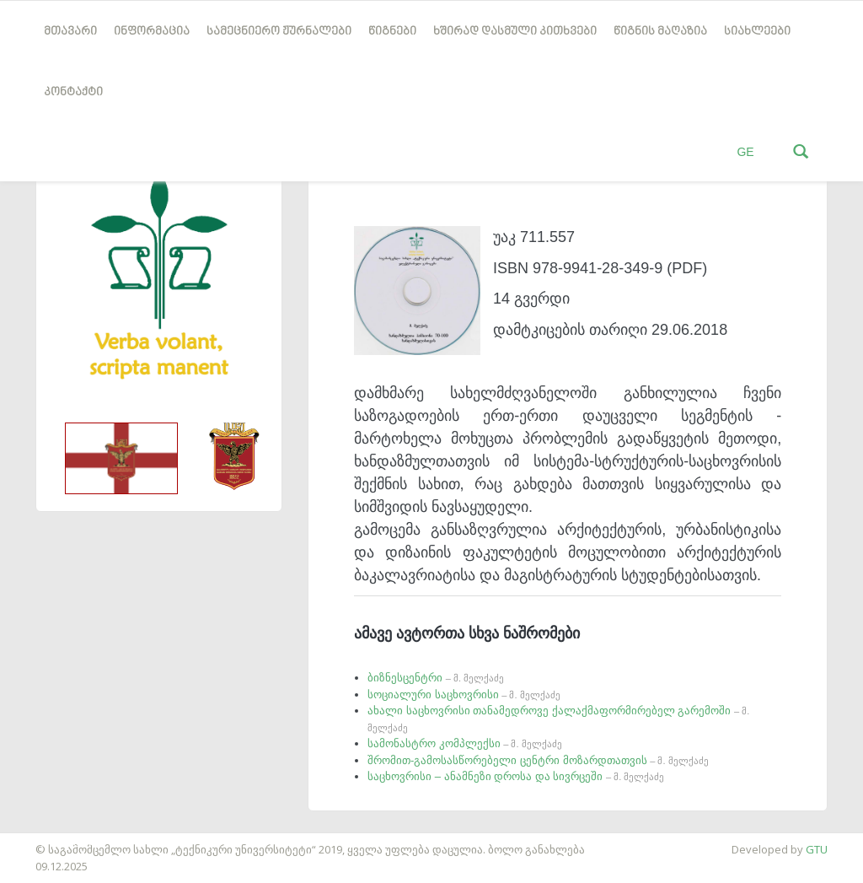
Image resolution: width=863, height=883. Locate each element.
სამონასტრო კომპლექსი (464, 743)
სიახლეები (757, 31)
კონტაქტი (73, 92)
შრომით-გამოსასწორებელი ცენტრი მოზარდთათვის (538, 760)
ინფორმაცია (152, 31)
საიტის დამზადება (49, 840)
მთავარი (70, 31)
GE (745, 152)
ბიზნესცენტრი (435, 677)
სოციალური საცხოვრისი (463, 694)
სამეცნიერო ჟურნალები (278, 31)
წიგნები (392, 31)
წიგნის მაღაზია (660, 31)
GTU (817, 849)
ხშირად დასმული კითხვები (515, 31)
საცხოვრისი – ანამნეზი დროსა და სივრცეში (515, 776)
